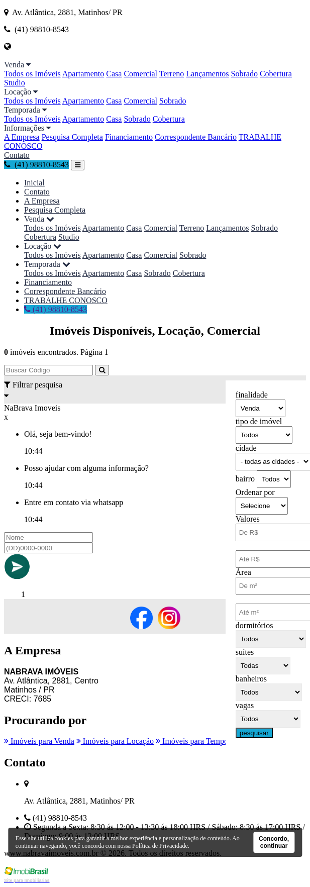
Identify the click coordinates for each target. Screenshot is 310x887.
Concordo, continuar (274, 842)
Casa (114, 73)
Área (243, 572)
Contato (17, 155)
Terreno (171, 73)
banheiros (251, 678)
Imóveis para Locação (115, 741)
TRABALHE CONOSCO (66, 300)
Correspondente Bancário (196, 137)
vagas (245, 705)
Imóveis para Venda (39, 741)
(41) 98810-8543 (36, 164)
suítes (245, 652)
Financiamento (129, 137)
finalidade (252, 394)
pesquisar (254, 733)
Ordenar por (255, 492)
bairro (245, 478)
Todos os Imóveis (32, 73)
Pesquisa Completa (72, 137)
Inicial (34, 182)
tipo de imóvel (259, 421)
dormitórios (254, 625)
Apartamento (83, 73)
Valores (248, 519)
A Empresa (22, 137)
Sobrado (244, 73)
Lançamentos (207, 73)
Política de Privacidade (160, 845)
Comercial (140, 73)
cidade (246, 448)
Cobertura (276, 73)
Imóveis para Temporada (199, 741)
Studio (14, 82)
